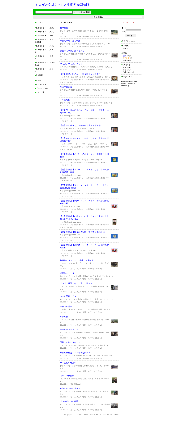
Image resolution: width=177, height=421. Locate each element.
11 (97, 415)
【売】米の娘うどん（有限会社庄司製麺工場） (81, 125)
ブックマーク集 (42, 88)
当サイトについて (129, 41)
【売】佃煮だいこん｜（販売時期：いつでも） (81, 74)
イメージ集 (40, 92)
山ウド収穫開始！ (68, 375)
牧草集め (64, 28)
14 (105, 415)
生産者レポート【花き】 (45, 46)
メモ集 (38, 81)
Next (116, 415)
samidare (133, 81)
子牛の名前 (65, 100)
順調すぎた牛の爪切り (70, 388)
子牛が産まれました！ (70, 329)
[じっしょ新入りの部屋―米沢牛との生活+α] (86, 36)
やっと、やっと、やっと (71, 64)
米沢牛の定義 (66, 87)
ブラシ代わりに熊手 (69, 401)
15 (108, 415)
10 (94, 415)
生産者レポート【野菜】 (45, 32)
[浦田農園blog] (75, 384)
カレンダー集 (41, 84)
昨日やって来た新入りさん (72, 51)
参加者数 (125, 46)
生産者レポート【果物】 (45, 36)
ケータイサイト (128, 77)
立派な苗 (64, 316)
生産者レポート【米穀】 (45, 28)
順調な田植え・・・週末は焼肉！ (75, 352)
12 (100, 415)
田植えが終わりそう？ (70, 342)
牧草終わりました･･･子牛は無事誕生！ (78, 260)
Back (86, 415)
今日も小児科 (66, 306)
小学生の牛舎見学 (68, 363)
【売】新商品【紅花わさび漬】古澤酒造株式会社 (82, 232)
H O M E (39, 22)
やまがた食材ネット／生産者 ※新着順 (62, 4)
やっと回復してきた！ (70, 296)
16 (111, 415)
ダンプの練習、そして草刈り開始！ (76, 283)
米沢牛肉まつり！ (68, 273)
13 (102, 415)
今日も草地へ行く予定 (70, 41)
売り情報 (39, 75)
